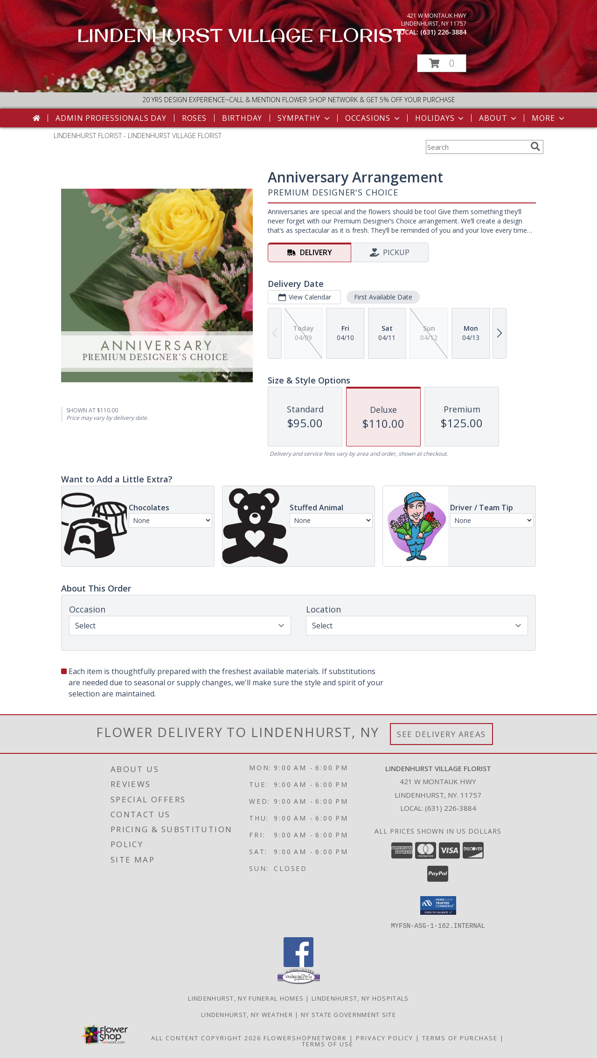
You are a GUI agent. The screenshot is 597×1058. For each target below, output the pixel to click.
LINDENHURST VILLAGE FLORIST (241, 35)
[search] (535, 146)
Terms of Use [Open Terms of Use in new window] (328, 1043)
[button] (441, 63)
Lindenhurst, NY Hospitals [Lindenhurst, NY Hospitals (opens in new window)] (360, 998)
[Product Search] (476, 146)
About (498, 118)
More (549, 118)
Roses (194, 118)
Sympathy (304, 118)
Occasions (373, 118)
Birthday (242, 118)
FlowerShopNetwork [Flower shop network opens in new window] (305, 1037)
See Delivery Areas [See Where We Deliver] (441, 734)
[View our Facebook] (298, 964)
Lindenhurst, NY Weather (247, 1014)
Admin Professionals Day (111, 118)
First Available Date (383, 296)
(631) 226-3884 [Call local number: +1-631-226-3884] (443, 32)
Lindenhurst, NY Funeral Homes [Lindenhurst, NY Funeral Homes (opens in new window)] (246, 998)
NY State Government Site (348, 1014)
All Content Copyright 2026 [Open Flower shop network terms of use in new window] (206, 1037)
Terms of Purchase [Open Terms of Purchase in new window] (460, 1037)
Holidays (440, 118)
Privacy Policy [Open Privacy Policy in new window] (384, 1037)
